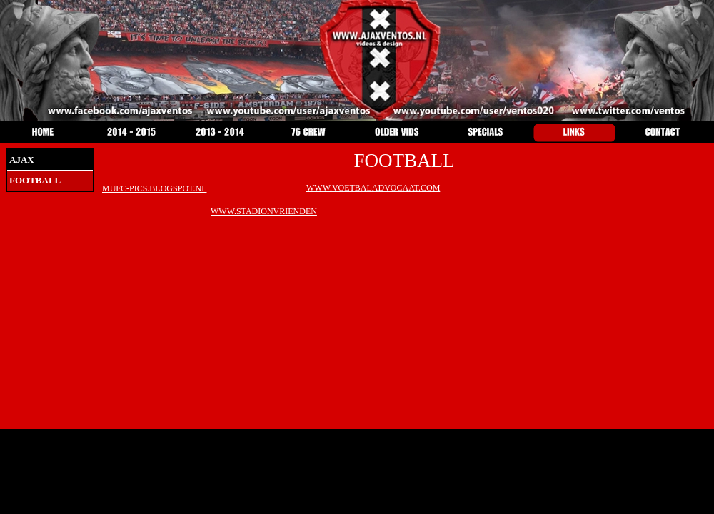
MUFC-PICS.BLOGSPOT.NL (154, 188)
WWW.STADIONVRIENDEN (264, 211)
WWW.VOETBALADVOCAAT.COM (373, 188)
